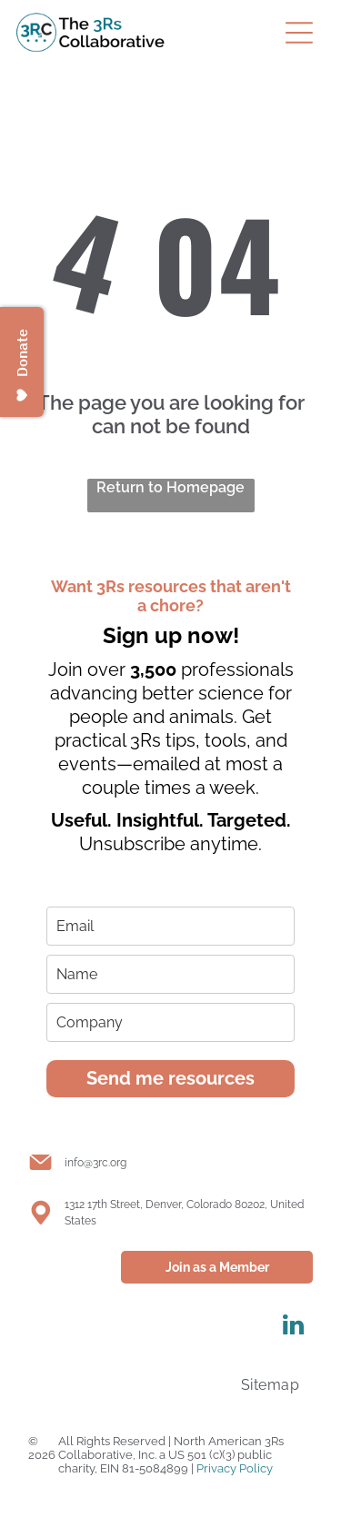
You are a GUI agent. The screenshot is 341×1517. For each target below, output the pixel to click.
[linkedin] (293, 1327)
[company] (170, 1022)
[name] (170, 974)
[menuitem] (270, 1385)
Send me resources (170, 1078)
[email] (170, 926)
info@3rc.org (95, 1162)
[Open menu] (299, 32)
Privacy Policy (234, 1468)
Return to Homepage (170, 487)
